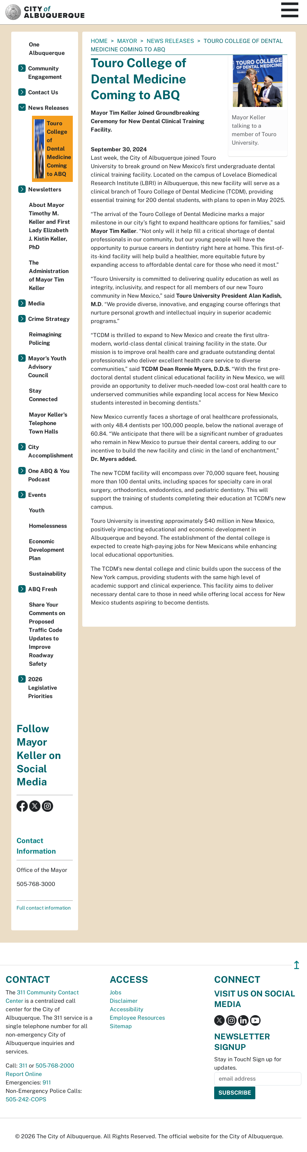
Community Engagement (45, 72)
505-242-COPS (26, 1099)
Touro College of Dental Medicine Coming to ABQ (52, 148)
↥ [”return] (296, 964)
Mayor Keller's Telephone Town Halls (48, 423)
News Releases (170, 41)
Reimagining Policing (45, 338)
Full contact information (44, 908)
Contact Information (36, 845)
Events (37, 495)
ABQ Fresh (42, 589)
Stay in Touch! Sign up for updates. (247, 1063)
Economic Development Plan (46, 550)
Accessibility (126, 1009)
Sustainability (47, 573)
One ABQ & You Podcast (49, 475)
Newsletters (44, 189)
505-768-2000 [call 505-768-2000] (55, 1065)
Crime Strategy (49, 319)
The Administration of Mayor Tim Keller (49, 275)
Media (36, 303)
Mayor (127, 41)
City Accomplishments (50, 451)
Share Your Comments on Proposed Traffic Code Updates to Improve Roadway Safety (47, 634)
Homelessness (48, 526)
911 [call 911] (47, 1082)
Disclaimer (123, 1001)
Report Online (24, 1074)
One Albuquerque (47, 48)
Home (99, 41)
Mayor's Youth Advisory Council (47, 367)
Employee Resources (137, 1017)
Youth (36, 510)
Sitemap (121, 1026)
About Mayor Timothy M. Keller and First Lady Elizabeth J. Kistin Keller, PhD (49, 226)
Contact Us (43, 92)
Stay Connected (43, 395)
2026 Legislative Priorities (42, 688)
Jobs (115, 992)
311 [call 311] (23, 1065)
